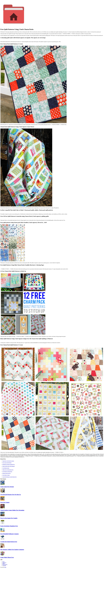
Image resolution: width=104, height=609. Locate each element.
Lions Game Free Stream (7, 486)
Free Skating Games (5, 468)
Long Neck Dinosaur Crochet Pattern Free (9, 476)
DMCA (3, 563)
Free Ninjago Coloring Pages (7, 471)
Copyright (4, 565)
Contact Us (4, 562)
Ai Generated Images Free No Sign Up (10, 494)
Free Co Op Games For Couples (8, 518)
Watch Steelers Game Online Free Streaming (12, 510)
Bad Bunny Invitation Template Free (8, 464)
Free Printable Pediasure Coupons (9, 533)
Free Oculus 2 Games (6, 475)
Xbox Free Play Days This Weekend (8, 466)
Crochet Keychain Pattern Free (8, 541)
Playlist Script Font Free (6, 473)
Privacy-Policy (4, 564)
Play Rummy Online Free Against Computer (12, 549)
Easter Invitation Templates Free (9, 526)
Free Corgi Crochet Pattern (6, 462)
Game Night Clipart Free (7, 557)
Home (3, 561)
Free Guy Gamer (4, 502)
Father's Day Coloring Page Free (7, 469)
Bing (5, 567)
